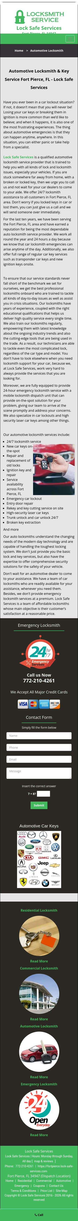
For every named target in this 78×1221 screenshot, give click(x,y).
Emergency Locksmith (39, 1084)
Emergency (22, 1185)
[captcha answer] (43, 794)
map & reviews (44, 1161)
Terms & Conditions (23, 1190)
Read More (39, 961)
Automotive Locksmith (39, 1026)
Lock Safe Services (18, 157)
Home (19, 51)
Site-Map (61, 1190)
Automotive (63, 1180)
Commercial (44, 1180)
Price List (46, 1190)
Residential (25, 1180)
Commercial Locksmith (39, 968)
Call (39, 1215)
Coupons (39, 1185)
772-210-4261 (24, 1166)
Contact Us (56, 1185)
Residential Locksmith (39, 910)
